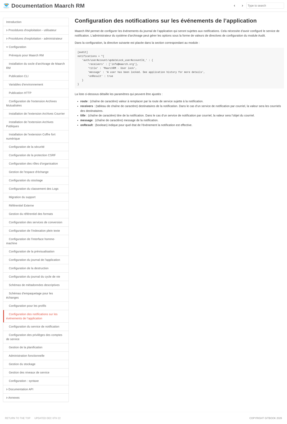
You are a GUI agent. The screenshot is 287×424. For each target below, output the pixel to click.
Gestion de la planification (24, 348)
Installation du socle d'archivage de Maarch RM (35, 66)
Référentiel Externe (20, 206)
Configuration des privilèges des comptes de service (34, 337)
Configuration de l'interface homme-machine (30, 241)
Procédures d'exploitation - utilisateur (31, 30)
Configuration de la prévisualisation (30, 252)
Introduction (14, 22)
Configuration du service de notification (32, 327)
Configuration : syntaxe (22, 381)
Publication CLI (17, 76)
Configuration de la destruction (27, 268)
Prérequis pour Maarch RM (25, 56)
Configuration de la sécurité (25, 147)
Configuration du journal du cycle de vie (33, 277)
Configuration (16, 47)
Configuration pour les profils (26, 306)
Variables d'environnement (24, 85)
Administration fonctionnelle (25, 356)
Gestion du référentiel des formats (29, 214)
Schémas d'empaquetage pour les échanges (29, 295)
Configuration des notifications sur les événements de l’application (32, 316)
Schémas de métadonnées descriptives (33, 285)
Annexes (13, 398)
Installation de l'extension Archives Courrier (35, 114)
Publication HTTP (18, 93)
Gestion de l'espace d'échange (27, 172)
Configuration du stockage (24, 181)
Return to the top (17, 418)
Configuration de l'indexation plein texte (33, 231)
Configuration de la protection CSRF (31, 155)
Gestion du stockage (20, 364)
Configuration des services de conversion (34, 222)
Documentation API (19, 389)
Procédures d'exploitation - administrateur (34, 39)
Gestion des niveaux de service (27, 373)
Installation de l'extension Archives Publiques (29, 124)
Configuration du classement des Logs (32, 189)
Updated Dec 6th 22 (47, 418)
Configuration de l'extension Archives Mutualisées (31, 103)
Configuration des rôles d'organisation (32, 164)
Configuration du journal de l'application (33, 260)
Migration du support (20, 197)
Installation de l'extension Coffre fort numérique (30, 136)
